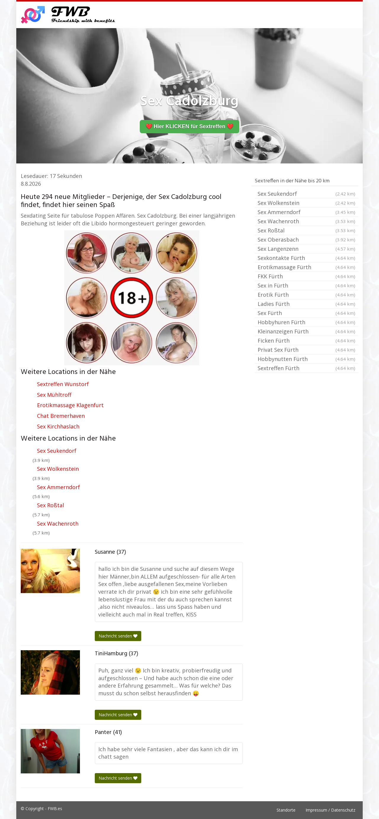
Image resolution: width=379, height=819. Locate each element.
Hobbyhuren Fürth (306, 322)
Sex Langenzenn (306, 248)
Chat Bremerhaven (61, 415)
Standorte (286, 810)
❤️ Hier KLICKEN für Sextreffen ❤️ (189, 126)
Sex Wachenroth (57, 523)
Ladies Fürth (306, 303)
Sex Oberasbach (306, 239)
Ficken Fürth (306, 340)
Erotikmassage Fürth (306, 267)
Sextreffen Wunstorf (63, 384)
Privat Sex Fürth (306, 349)
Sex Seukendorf (56, 450)
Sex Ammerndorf (58, 487)
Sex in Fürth (306, 285)
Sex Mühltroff (54, 394)
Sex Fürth (306, 313)
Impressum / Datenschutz (330, 810)
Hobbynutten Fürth (306, 358)
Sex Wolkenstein (58, 468)
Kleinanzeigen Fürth (306, 331)
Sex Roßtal (50, 505)
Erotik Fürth (306, 294)
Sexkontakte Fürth (306, 257)
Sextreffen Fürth (306, 368)
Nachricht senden (118, 636)
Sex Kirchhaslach (58, 426)
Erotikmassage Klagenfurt (70, 405)
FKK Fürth (306, 276)
